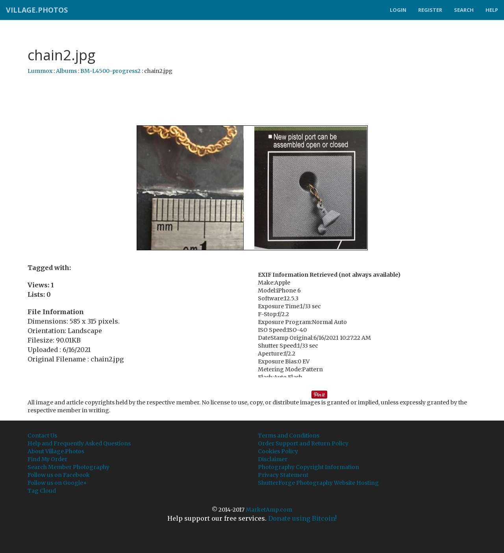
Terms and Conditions (288, 435)
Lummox (40, 70)
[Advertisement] (252, 100)
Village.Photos (37, 10)
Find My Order (47, 459)
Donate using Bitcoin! (302, 518)
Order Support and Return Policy (303, 443)
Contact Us (42, 435)
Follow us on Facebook (59, 475)
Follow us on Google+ (57, 482)
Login (398, 9)
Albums (66, 70)
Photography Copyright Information (308, 467)
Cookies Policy (278, 451)
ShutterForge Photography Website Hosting (318, 482)
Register (430, 9)
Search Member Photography (68, 467)
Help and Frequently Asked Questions (79, 443)
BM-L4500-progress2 (110, 70)
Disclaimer (272, 459)
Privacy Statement (283, 475)
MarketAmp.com (269, 509)
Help (491, 9)
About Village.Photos (56, 451)
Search (464, 9)
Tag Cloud (42, 490)
